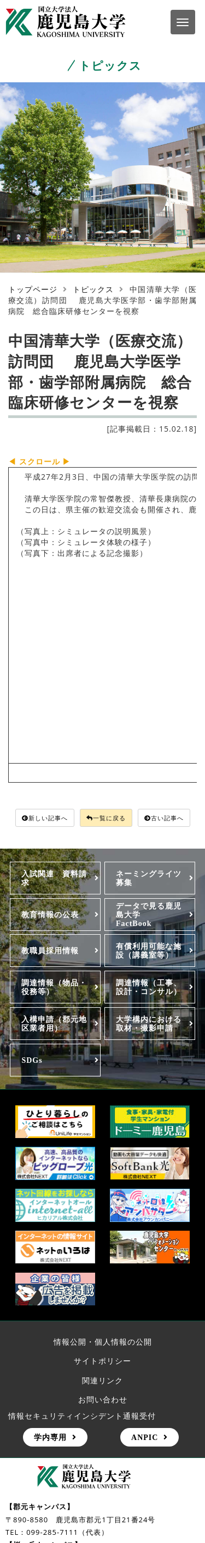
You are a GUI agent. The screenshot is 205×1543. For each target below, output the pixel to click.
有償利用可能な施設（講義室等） (148, 950)
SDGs (31, 1060)
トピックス (93, 289)
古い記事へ (164, 818)
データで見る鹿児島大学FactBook (148, 914)
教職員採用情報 (50, 950)
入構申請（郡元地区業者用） (54, 1023)
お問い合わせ (102, 1399)
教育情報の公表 (50, 914)
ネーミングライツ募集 (148, 878)
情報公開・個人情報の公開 (103, 1341)
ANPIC (144, 1437)
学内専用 (50, 1437)
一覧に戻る (106, 818)
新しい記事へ (45, 818)
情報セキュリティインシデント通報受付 (82, 1416)
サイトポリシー (102, 1361)
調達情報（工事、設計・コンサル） (148, 987)
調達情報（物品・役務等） (54, 987)
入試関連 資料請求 (54, 878)
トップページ (32, 289)
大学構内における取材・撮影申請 (148, 1023)
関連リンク (102, 1380)
